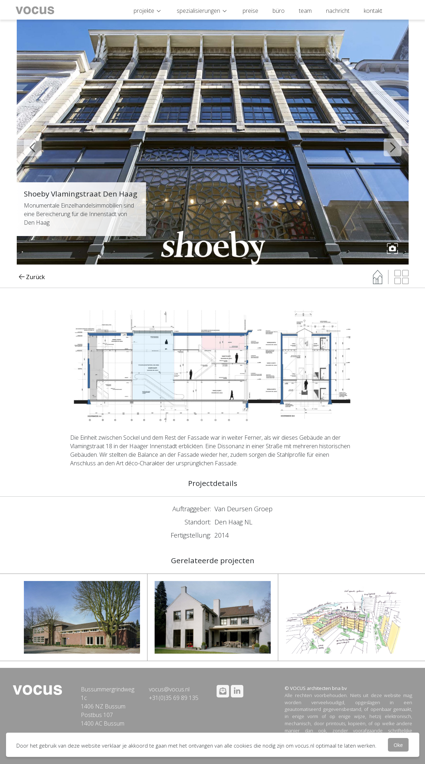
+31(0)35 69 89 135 (173, 698)
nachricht (337, 11)
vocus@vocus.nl (169, 689)
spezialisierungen (198, 11)
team (305, 11)
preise (250, 11)
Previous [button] (27, 142)
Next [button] (387, 142)
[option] (213, 142)
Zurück (32, 277)
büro (279, 11)
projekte (144, 11)
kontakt (373, 11)
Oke (398, 744)
